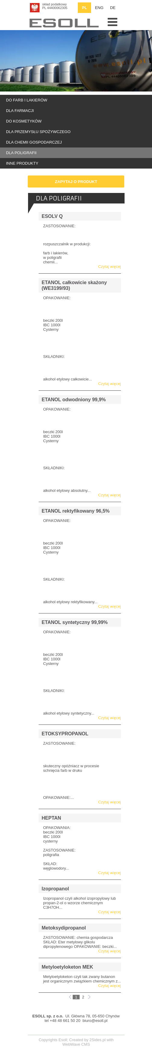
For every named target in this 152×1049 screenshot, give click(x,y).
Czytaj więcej (109, 266)
